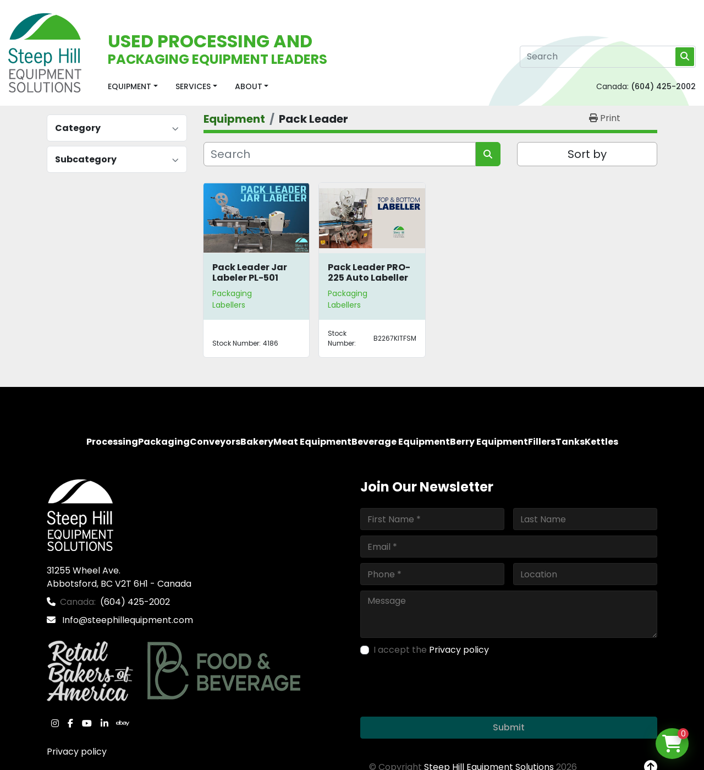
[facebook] (70, 723)
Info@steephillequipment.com (126, 620)
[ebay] (122, 723)
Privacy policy (77, 751)
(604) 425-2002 (663, 86)
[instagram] (55, 723)
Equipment (129, 86)
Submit (509, 727)
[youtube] (87, 723)
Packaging (232, 293)
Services (193, 86)
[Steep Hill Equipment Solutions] (80, 514)
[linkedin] (104, 723)
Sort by (587, 154)
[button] (133, 86)
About (248, 86)
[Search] (608, 57)
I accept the (431, 649)
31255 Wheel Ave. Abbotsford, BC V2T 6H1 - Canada (119, 577)
